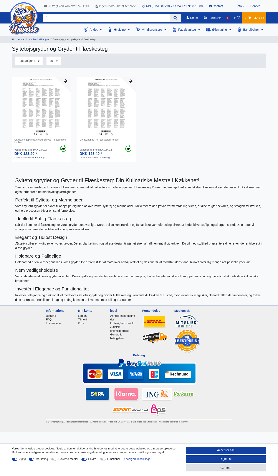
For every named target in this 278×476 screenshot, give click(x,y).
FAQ (49, 319)
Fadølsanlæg (187, 29)
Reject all (226, 459)
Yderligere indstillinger (137, 459)
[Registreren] (212, 17)
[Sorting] (29, 61)
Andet (93, 29)
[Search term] (106, 18)
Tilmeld (82, 319)
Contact (216, 6)
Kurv (81, 323)
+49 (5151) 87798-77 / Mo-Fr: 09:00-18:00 (172, 6)
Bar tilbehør (251, 29)
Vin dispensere (152, 29)
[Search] (175, 18)
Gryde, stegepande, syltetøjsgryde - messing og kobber (40, 141)
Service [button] (255, 6)
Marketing (42, 459)
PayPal (92, 459)
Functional (113, 459)
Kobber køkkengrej (38, 39)
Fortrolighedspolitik (122, 323)
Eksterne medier (68, 459)
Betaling (51, 315)
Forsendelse (53, 323)
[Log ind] (192, 17)
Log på (82, 315)
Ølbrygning (220, 29)
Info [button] (239, 6)
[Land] (228, 17)
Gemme (225, 467)
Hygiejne (120, 29)
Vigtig (22, 459)
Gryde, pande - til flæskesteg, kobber (99, 139)
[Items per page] (53, 61)
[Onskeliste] (237, 17)
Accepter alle (226, 450)
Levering (40, 157)
